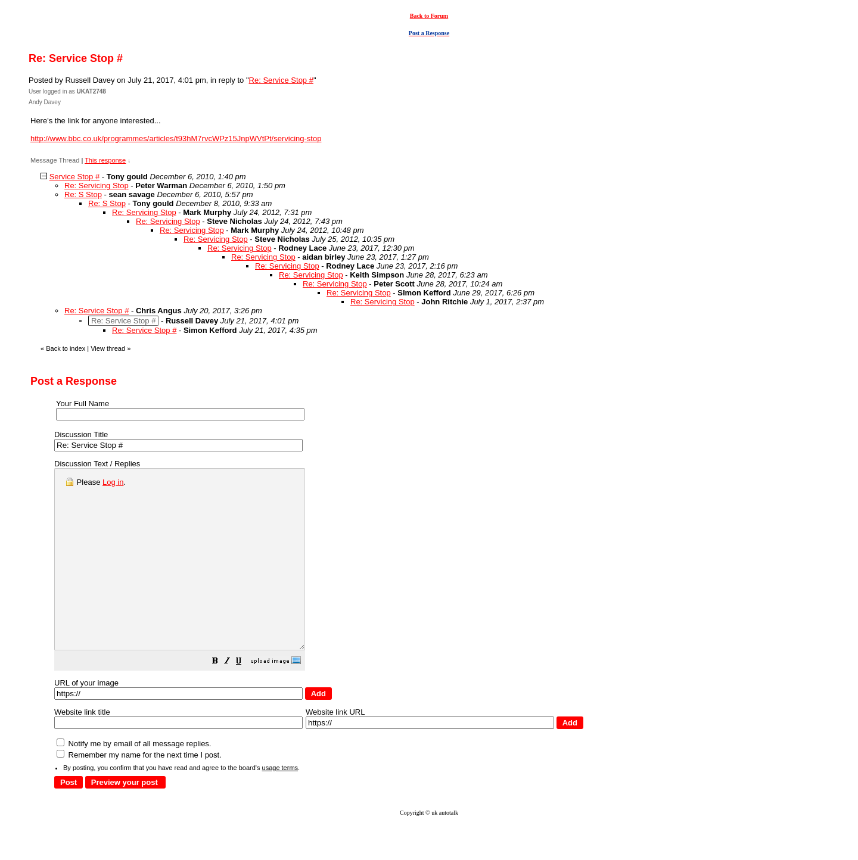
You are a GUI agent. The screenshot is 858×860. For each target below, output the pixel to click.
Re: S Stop (83, 194)
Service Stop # (74, 176)
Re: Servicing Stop (96, 185)
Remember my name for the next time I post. (139, 790)
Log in (112, 482)
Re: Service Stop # (281, 80)
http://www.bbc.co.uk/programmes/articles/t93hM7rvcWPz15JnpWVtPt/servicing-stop (175, 138)
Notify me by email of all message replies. (134, 779)
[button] (245, 698)
